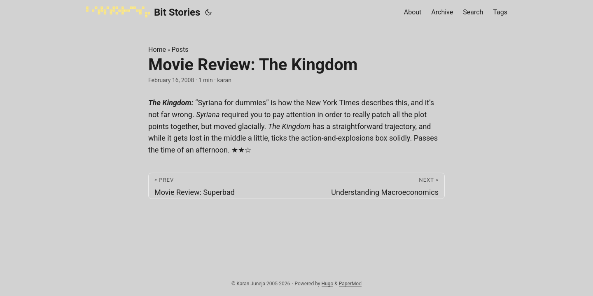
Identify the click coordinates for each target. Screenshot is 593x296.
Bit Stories (143, 12)
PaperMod (350, 284)
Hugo (328, 284)
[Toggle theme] (208, 12)
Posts (180, 49)
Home (157, 49)
